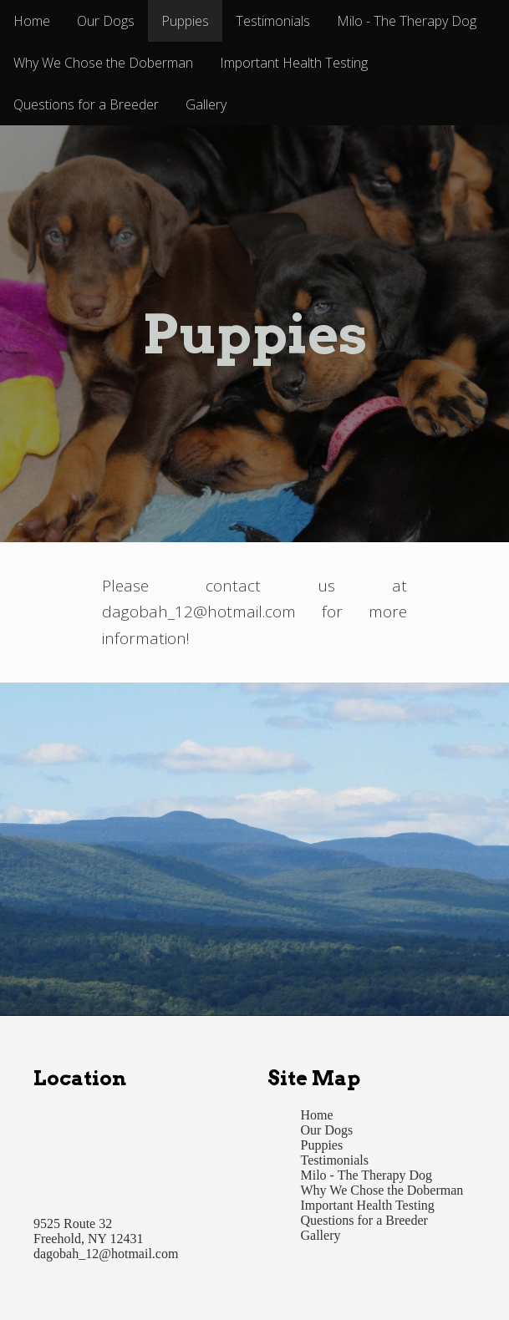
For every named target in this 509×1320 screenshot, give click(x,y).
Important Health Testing (294, 62)
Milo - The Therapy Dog (406, 21)
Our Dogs (106, 21)
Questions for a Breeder (86, 104)
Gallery (206, 104)
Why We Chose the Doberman (103, 62)
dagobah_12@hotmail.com (105, 1253)
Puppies (185, 21)
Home (31, 21)
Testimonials (273, 21)
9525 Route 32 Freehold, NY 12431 (88, 1231)
